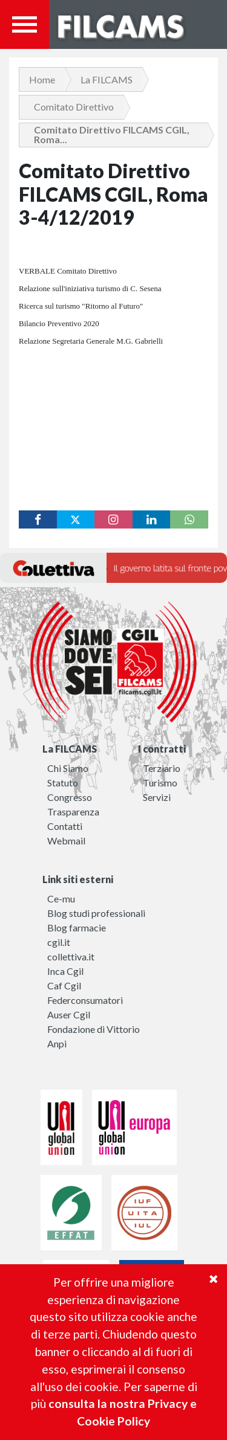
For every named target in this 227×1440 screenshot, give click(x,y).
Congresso (69, 797)
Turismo (160, 782)
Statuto (62, 782)
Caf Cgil (64, 985)
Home (42, 79)
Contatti (64, 826)
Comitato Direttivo (74, 106)
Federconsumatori (85, 1000)
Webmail (66, 840)
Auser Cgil (68, 1014)
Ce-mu (61, 898)
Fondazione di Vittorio (93, 1029)
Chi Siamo (67, 768)
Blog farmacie (76, 927)
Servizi (157, 797)
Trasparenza (73, 811)
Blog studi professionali (96, 913)
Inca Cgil (65, 971)
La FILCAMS (107, 79)
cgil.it (58, 942)
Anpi (57, 1043)
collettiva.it (70, 956)
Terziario (161, 768)
